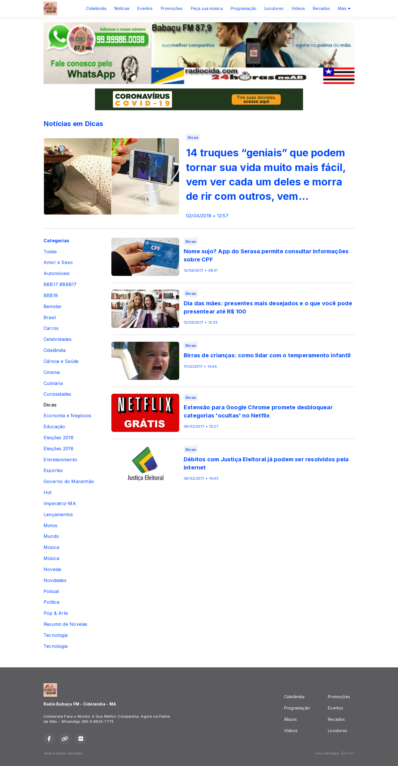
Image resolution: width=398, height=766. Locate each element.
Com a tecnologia (334, 753)
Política (52, 602)
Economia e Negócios (67, 415)
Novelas (52, 569)
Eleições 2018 (58, 448)
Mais (344, 8)
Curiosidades (58, 394)
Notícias (122, 8)
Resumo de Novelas (66, 624)
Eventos (145, 8)
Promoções (172, 8)
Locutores (274, 8)
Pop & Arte (56, 613)
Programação (243, 8)
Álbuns (290, 719)
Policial (51, 591)
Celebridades (58, 339)
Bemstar (53, 306)
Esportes (53, 470)
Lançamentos (58, 514)
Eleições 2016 (58, 437)
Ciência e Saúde (61, 361)
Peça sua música (207, 8)
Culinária (53, 383)
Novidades (55, 580)
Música (51, 547)
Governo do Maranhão (69, 481)
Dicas (50, 405)
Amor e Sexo (58, 262)
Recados (321, 8)
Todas (50, 251)
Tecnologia (56, 635)
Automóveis (57, 273)
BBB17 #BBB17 (60, 284)
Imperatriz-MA (60, 503)
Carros (51, 328)
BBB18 (51, 295)
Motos (50, 525)
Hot (48, 492)
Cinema (52, 372)
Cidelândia (96, 8)
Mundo (51, 536)
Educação (54, 426)
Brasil (50, 317)
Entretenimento (60, 459)
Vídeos (298, 8)
